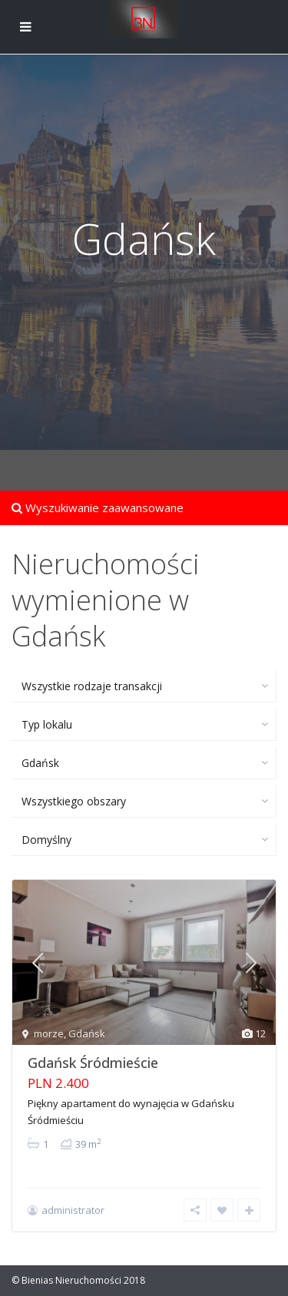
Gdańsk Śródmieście (93, 1062)
